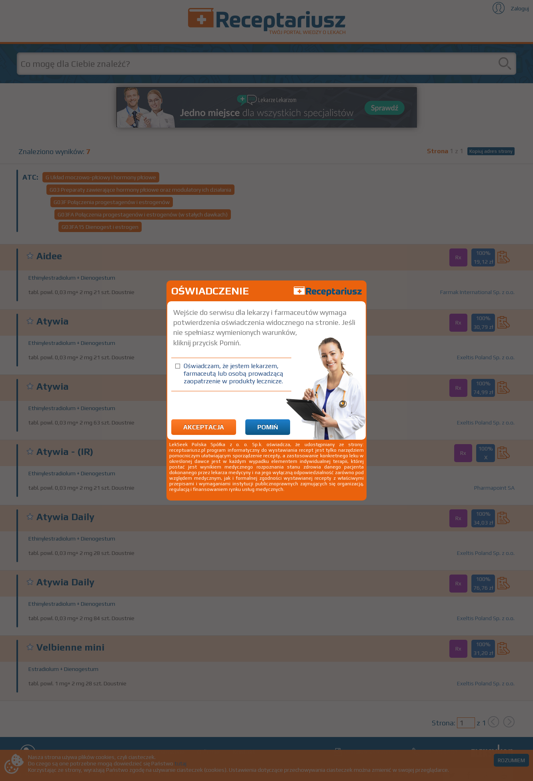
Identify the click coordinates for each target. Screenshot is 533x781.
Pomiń (267, 427)
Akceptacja (203, 427)
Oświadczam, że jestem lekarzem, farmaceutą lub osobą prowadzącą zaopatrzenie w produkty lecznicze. (233, 373)
